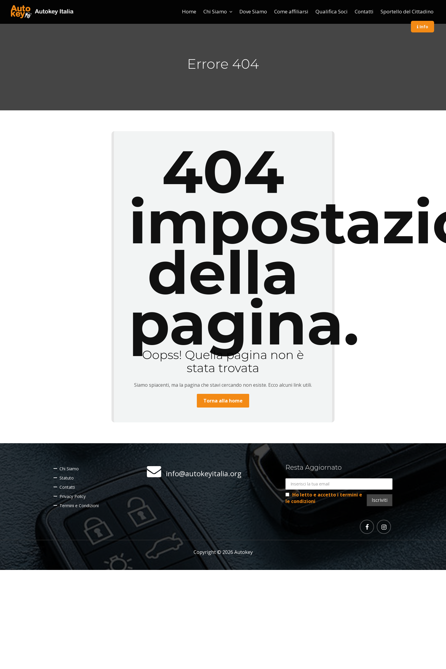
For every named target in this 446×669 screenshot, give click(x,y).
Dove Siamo (253, 11)
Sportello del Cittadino (407, 11)
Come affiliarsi (291, 11)
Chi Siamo (215, 11)
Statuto (66, 478)
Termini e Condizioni (79, 505)
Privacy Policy (72, 496)
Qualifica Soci (331, 11)
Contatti (364, 11)
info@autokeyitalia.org (203, 473)
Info (422, 26)
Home (189, 11)
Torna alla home (223, 400)
